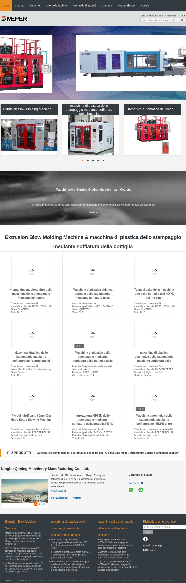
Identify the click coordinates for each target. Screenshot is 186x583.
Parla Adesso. (126, 5)
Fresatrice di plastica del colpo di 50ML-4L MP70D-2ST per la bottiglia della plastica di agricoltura (70, 555)
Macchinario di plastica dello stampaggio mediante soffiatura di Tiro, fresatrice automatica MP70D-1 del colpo (70, 543)
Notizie (145, 5)
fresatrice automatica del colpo (150, 109)
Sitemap (157, 545)
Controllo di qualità (84, 5)
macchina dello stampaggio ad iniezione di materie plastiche (115, 528)
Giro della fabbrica (57, 5)
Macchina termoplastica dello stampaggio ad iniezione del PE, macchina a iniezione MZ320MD (113, 555)
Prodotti (19, 5)
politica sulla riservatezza (18, 580)
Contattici (107, 5)
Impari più (58, 491)
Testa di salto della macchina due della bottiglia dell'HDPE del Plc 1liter (154, 293)
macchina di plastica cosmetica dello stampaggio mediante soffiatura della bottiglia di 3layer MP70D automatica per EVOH (154, 360)
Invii (148, 532)
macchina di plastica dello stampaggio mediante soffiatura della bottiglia (89, 110)
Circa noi (34, 5)
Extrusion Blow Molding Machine (27, 109)
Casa (6, 5)
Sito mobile (149, 550)
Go (182, 20)
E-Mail (146, 545)
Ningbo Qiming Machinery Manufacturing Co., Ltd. (45, 469)
